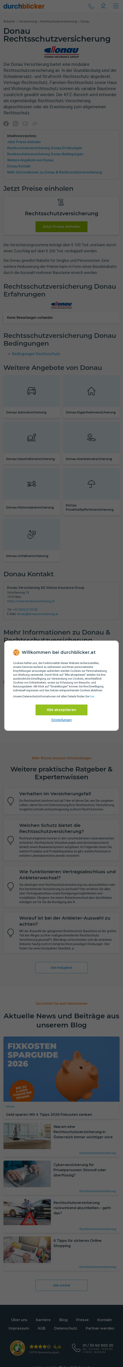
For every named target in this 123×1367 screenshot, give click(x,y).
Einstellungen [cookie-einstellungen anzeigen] (61, 720)
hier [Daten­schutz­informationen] (92, 696)
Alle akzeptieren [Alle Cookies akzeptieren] (61, 710)
